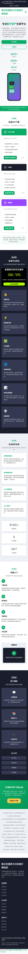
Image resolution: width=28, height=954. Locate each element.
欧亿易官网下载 (7, 828)
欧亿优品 (22, 828)
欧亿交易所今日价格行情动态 (14, 816)
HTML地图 (3, 952)
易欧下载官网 (13, 843)
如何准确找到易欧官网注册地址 (12, 837)
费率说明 (3, 927)
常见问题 (3, 924)
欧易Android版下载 (10, 157)
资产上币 (3, 930)
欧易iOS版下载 (9, 193)
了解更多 (14, 47)
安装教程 (17, 5)
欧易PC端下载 (9, 228)
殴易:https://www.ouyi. (20, 834)
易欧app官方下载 (9, 846)
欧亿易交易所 (15, 828)
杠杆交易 (3, 892)
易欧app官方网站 (21, 843)
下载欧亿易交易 (20, 840)
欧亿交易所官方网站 (7, 813)
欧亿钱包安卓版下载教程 (8, 825)
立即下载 (14, 42)
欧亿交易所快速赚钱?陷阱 (8, 819)
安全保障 (3, 907)
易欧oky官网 (6, 849)
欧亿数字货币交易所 (20, 825)
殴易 (3, 837)
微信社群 (14, 762)
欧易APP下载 (14, 801)
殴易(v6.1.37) (11, 834)
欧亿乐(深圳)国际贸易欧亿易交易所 (14, 822)
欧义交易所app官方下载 (9, 831)
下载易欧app (6, 843)
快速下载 (11, 5)
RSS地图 (24, 950)
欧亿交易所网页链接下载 (20, 819)
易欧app (16, 846)
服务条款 (3, 909)
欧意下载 (4, 834)
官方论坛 (14, 758)
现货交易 (3, 886)
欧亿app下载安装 (20, 831)
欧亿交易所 (23, 837)
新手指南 (3, 921)
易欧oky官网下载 (14, 849)
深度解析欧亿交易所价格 (10, 840)
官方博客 (14, 772)
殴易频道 (14, 767)
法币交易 (3, 895)
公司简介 (3, 904)
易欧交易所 (22, 849)
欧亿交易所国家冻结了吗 (19, 813)
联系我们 (3, 912)
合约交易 (3, 889)
